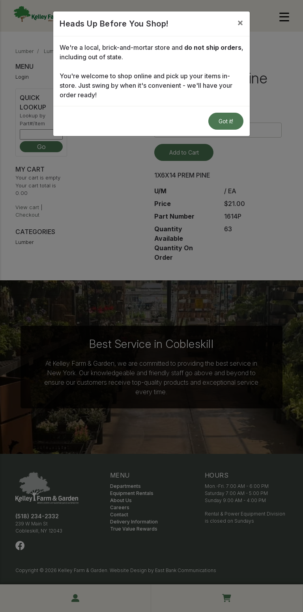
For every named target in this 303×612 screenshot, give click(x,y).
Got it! (226, 121)
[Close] (240, 22)
